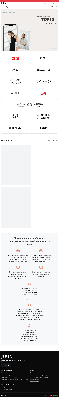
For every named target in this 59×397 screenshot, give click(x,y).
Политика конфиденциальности (10, 377)
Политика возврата (6, 375)
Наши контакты (34, 379)
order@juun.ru (4, 387)
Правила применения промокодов (39, 375)
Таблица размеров (35, 381)
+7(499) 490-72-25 (53, 3)
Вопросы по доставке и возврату (39, 377)
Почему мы (33, 372)
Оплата (3, 372)
